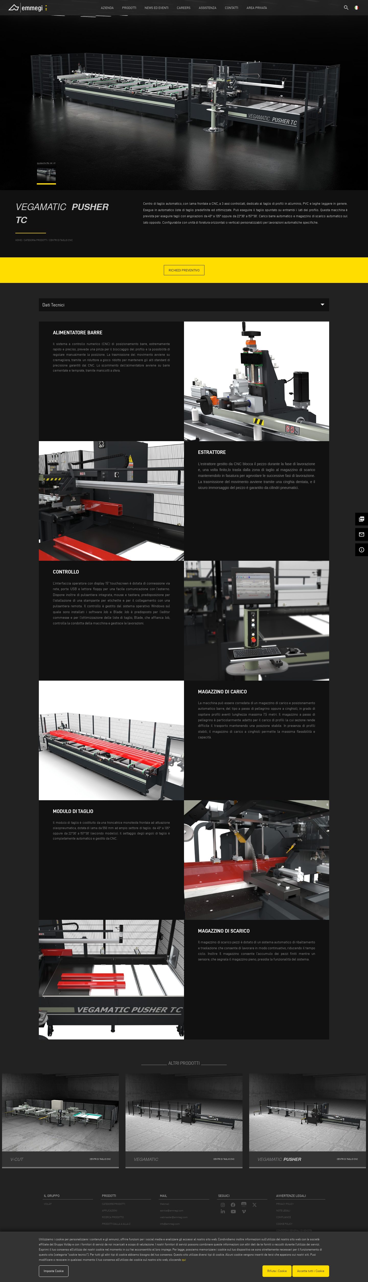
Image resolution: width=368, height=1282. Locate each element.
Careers (183, 7)
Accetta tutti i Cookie (310, 1271)
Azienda (107, 7)
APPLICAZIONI (109, 1210)
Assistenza (207, 7)
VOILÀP (48, 1204)
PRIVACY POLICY (285, 1204)
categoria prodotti (35, 240)
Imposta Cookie (54, 1271)
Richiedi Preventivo (184, 270)
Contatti (231, 7)
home (18, 240)
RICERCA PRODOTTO (113, 1217)
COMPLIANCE (283, 1217)
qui (184, 1259)
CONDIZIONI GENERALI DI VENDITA (294, 1230)
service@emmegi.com (171, 1210)
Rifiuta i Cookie (277, 1271)
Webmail (164, 1204)
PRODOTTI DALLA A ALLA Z (116, 1223)
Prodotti (129, 7)
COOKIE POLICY (284, 1223)
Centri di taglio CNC (61, 240)
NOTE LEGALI (283, 1210)
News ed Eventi (156, 7)
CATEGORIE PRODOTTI (113, 1204)
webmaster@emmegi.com (174, 1217)
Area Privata (257, 7)
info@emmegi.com (170, 1223)
